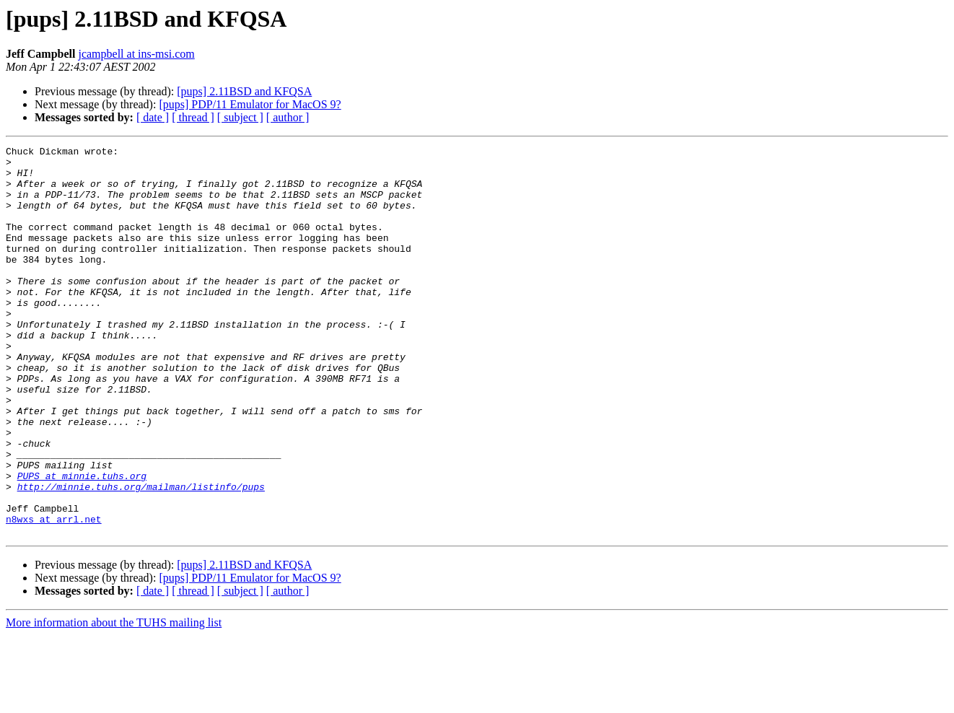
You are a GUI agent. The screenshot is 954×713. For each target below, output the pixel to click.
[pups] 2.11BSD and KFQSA (244, 91)
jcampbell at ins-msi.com (136, 54)
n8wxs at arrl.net (54, 594)
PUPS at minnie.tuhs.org (81, 542)
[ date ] (152, 117)
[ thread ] (193, 117)
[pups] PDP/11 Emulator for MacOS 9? (250, 104)
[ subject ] (240, 117)
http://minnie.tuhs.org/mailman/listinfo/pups (141, 555)
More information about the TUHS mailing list (114, 700)
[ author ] (288, 117)
